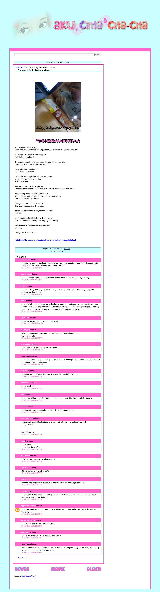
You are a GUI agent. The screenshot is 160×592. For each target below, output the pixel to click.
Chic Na (24, 491)
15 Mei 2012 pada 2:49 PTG (31, 461)
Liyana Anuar (26, 467)
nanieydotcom (26, 274)
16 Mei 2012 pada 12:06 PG (31, 514)
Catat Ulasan (22, 558)
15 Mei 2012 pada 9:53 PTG (31, 499)
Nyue (23, 441)
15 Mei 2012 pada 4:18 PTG (31, 473)
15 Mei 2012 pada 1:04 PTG (31, 376)
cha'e (23, 395)
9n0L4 (23, 479)
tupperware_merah (28, 506)
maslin (23, 301)
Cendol (23, 407)
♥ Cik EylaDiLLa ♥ (28, 520)
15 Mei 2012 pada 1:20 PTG (31, 400)
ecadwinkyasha (27, 419)
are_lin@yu (25, 330)
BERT (23, 286)
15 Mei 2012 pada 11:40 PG (31, 280)
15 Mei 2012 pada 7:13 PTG (31, 485)
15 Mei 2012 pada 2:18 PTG (31, 449)
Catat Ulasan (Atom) (29, 576)
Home (17, 68)
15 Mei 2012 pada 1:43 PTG (31, 412)
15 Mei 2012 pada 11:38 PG (31, 268)
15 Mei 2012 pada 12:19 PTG (32, 364)
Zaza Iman (25, 383)
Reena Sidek (26, 260)
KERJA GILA (25, 68)
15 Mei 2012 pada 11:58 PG (31, 311)
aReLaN (24, 371)
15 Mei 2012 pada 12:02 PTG (32, 323)
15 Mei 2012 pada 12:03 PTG (32, 338)
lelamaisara (25, 455)
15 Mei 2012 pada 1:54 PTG (31, 434)
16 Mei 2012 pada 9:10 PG (31, 538)
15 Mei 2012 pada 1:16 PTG (31, 388)
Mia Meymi (25, 318)
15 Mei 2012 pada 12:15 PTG (32, 350)
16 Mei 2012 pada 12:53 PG (31, 526)
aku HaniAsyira (27, 344)
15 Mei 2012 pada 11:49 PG (31, 294)
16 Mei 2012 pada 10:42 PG (31, 552)
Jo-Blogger (25, 532)
